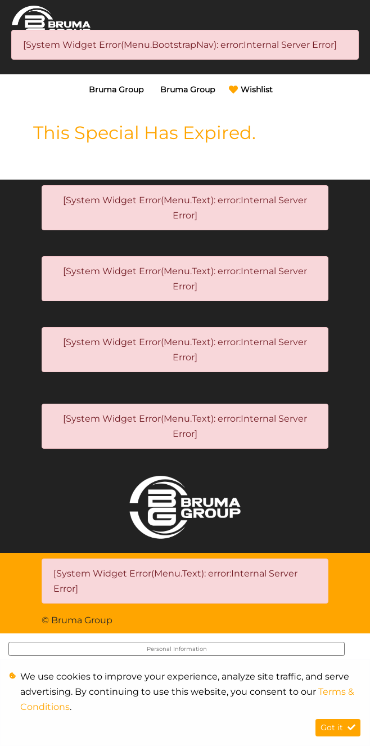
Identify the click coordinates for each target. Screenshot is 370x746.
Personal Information (177, 649)
